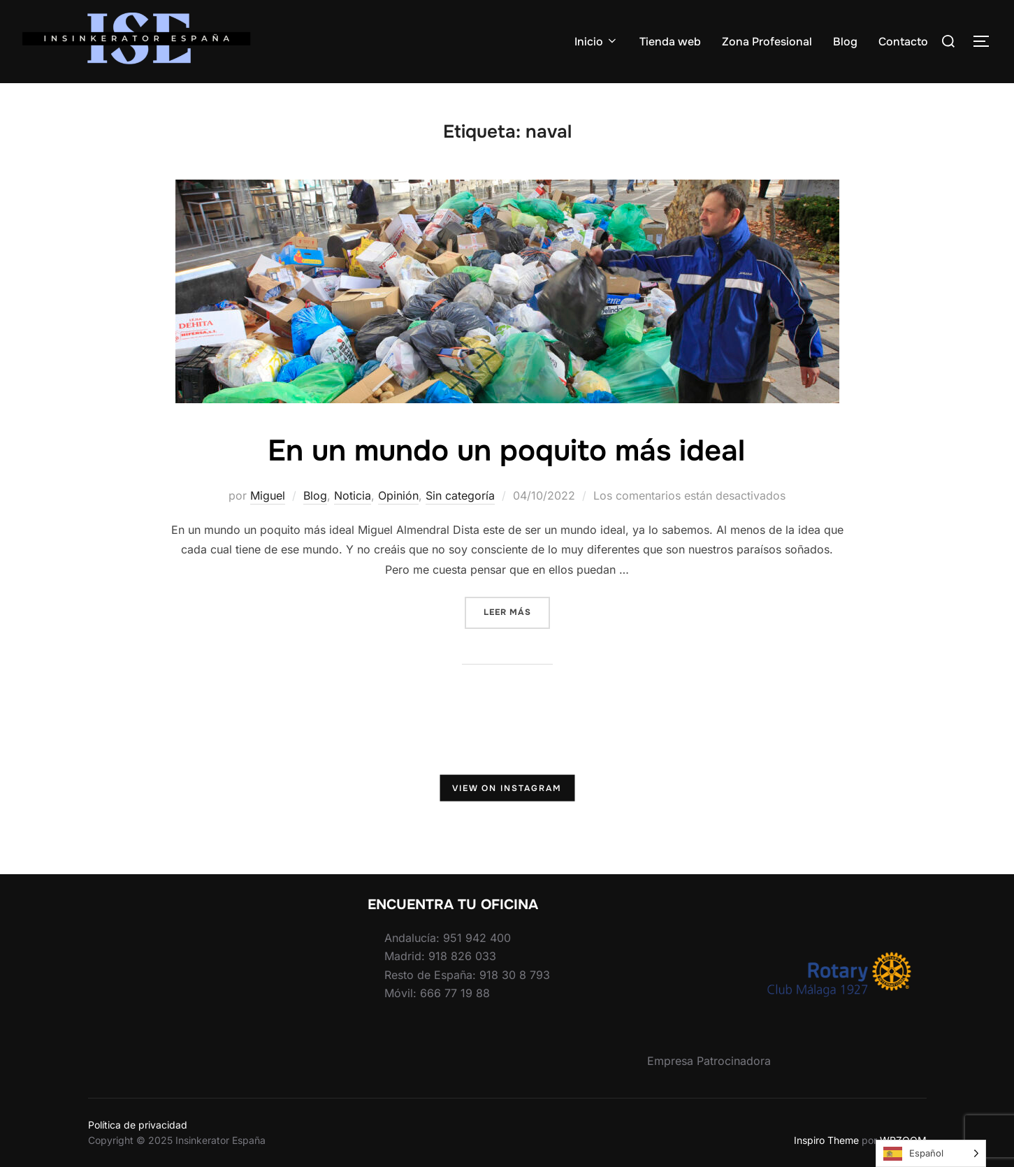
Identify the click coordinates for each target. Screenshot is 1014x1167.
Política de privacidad (137, 1125)
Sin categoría (460, 495)
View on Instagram (507, 787)
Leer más (517, 611)
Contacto (903, 41)
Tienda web (670, 41)
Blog (845, 41)
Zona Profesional (767, 41)
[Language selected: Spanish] (931, 1153)
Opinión (398, 495)
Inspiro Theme (826, 1140)
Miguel (267, 495)
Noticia (352, 495)
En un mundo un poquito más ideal (506, 451)
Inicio (596, 41)
